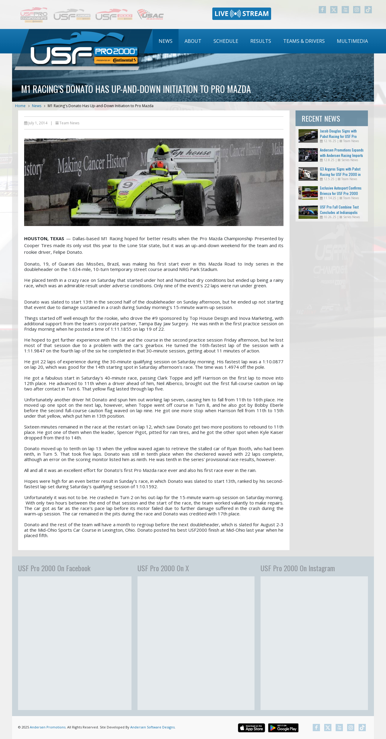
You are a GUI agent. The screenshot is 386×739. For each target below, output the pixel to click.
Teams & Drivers (304, 41)
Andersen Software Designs (152, 727)
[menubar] (263, 41)
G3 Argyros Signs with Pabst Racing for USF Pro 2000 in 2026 (340, 174)
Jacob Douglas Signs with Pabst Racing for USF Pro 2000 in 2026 (338, 136)
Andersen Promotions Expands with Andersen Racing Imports (342, 152)
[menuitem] (166, 41)
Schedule (226, 41)
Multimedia (352, 41)
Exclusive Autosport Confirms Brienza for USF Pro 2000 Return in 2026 (341, 193)
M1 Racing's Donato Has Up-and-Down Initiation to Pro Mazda (100, 105)
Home (20, 105)
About (193, 41)
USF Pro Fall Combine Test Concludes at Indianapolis (339, 209)
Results (260, 41)
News (165, 41)
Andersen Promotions (47, 727)
